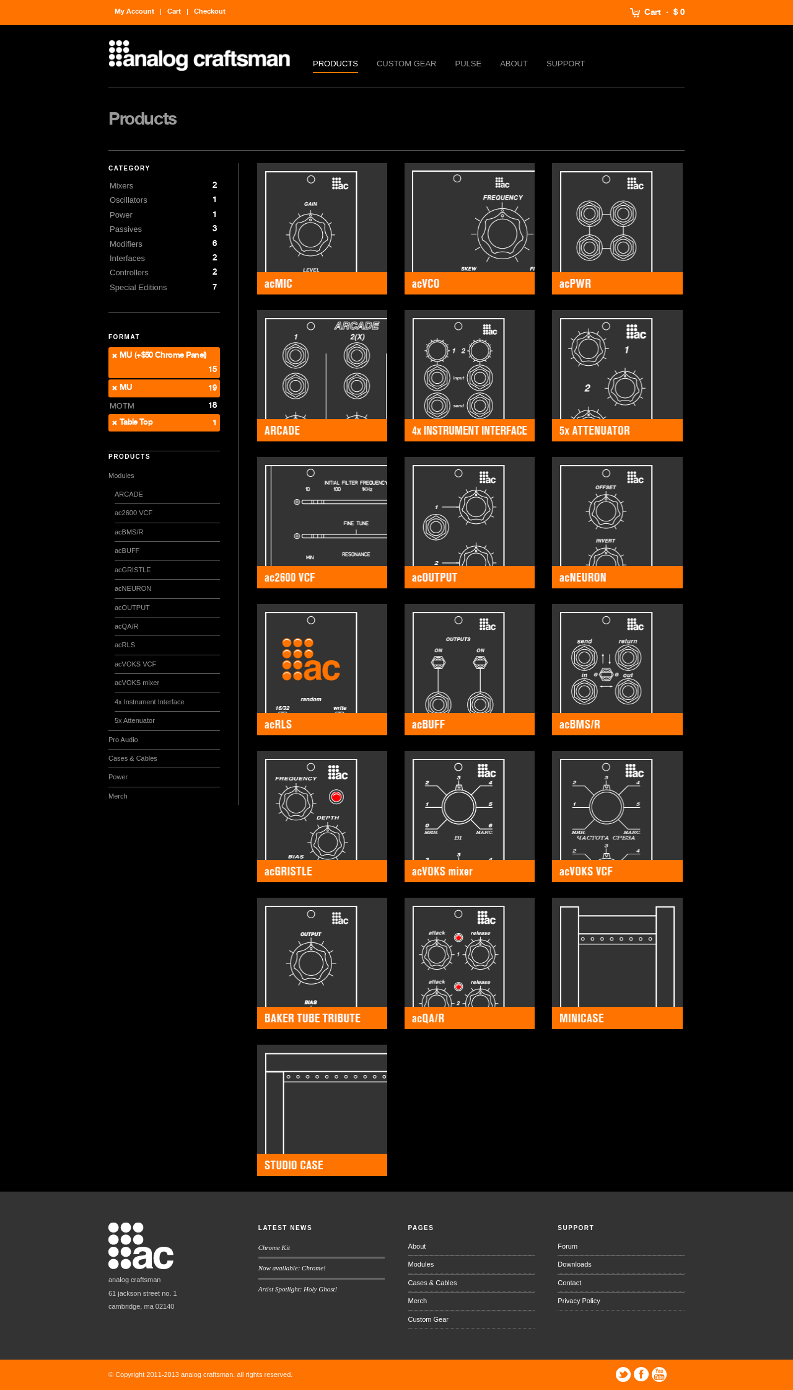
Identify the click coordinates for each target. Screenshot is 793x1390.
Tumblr (677, 1374)
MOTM (122, 405)
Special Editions (138, 287)
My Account (134, 11)
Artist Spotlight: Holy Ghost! (297, 1289)
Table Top (136, 422)
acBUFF (127, 550)
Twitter (623, 1374)
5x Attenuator (135, 720)
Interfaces (127, 258)
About (514, 63)
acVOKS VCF (135, 664)
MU (126, 387)
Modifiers (126, 244)
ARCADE (129, 494)
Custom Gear (407, 63)
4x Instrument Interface (150, 702)
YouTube (659, 1374)
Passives (126, 229)
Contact (569, 1282)
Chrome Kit (274, 1247)
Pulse (468, 63)
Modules (121, 475)
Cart (652, 12)
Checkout (210, 11)
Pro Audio (123, 739)
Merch (118, 796)
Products (335, 63)
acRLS (125, 645)
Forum (567, 1246)
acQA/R (127, 626)
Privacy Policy (579, 1300)
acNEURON (133, 588)
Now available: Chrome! (292, 1268)
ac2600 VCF (133, 512)
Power (121, 214)
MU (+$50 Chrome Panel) (163, 355)
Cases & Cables (132, 758)
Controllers (129, 272)
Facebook (641, 1374)
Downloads (574, 1264)
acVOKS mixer (137, 682)
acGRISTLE (133, 569)
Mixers (121, 185)
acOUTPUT (132, 607)
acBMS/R (129, 532)
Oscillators (128, 200)
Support (565, 63)
